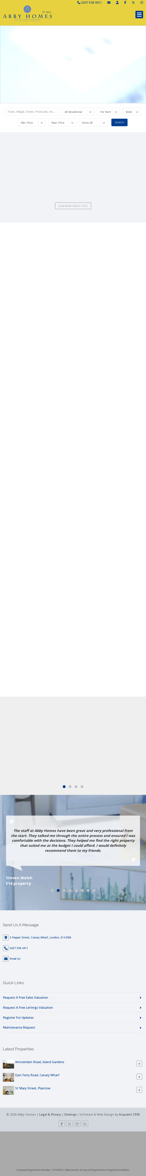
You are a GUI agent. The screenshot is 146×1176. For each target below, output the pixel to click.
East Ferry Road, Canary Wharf (37, 1075)
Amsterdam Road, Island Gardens (39, 1062)
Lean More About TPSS (73, 206)
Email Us (15, 958)
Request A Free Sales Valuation (25, 997)
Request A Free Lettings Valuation (28, 1007)
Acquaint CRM (129, 1114)
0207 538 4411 (89, 2)
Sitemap (70, 1114)
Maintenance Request (19, 1027)
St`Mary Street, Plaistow (32, 1088)
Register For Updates (18, 1017)
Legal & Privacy (50, 1114)
